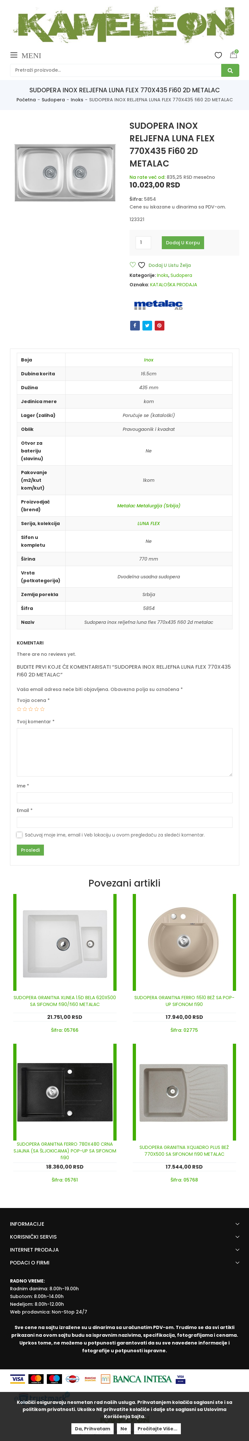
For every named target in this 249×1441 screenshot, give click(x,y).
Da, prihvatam (92, 1429)
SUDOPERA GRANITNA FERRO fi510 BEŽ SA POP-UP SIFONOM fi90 (184, 1001)
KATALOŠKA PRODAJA (173, 284)
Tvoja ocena (33, 700)
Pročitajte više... (157, 1429)
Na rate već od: (147, 177)
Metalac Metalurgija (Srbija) (149, 505)
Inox (148, 360)
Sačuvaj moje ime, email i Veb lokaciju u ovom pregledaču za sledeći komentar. (115, 835)
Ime (23, 786)
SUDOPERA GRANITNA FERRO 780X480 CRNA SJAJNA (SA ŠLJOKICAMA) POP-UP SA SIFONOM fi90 (65, 1151)
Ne (123, 1429)
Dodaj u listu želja (164, 265)
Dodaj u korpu (183, 242)
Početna (26, 99)
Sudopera (53, 99)
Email (25, 810)
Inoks (77, 99)
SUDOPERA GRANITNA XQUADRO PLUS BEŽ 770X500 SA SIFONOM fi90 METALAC (184, 1150)
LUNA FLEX (149, 523)
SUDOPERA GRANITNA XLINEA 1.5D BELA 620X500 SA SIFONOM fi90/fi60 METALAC (65, 1001)
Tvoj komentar (36, 721)
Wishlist (218, 55)
